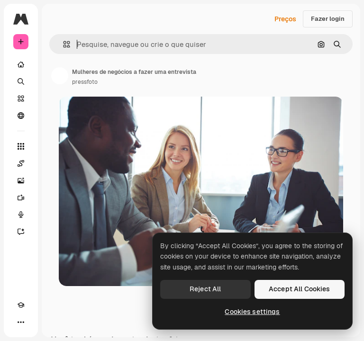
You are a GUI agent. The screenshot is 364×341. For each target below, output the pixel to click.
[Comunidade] (20, 115)
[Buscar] (20, 81)
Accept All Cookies (299, 289)
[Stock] (20, 98)
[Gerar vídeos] (20, 197)
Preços (285, 19)
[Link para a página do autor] (59, 75)
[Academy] (20, 305)
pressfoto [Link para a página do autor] (85, 82)
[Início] (20, 64)
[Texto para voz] (20, 214)
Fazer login (328, 19)
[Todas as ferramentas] (20, 146)
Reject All (205, 289)
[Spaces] (20, 163)
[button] (63, 44)
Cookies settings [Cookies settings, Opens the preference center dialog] (252, 311)
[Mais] (20, 322)
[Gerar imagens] (20, 180)
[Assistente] (20, 231)
